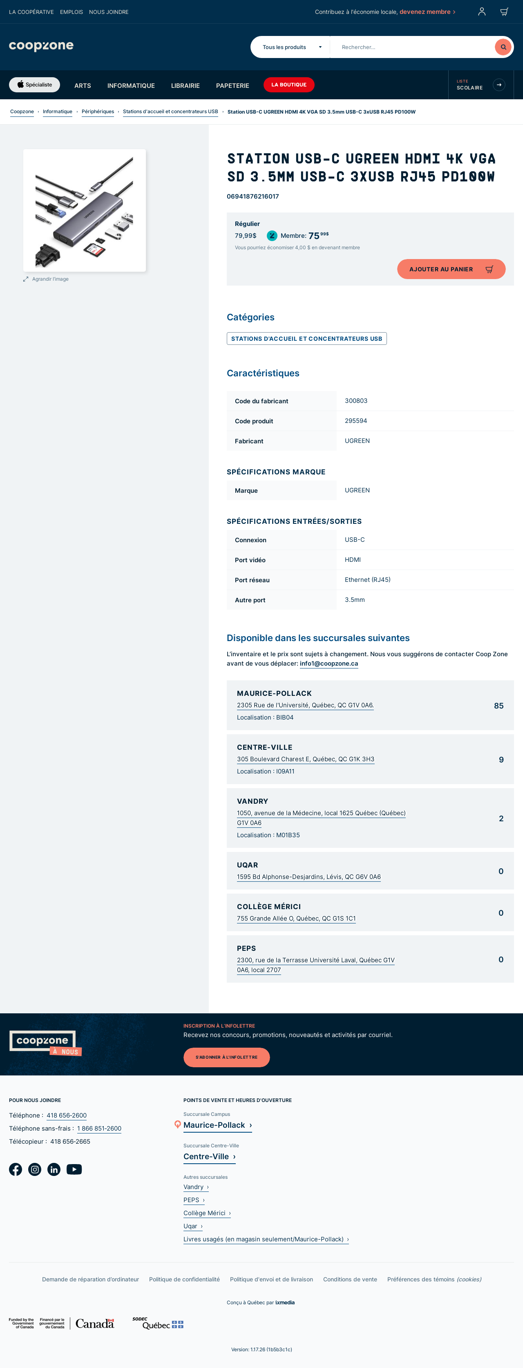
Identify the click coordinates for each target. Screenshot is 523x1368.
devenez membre (427, 11)
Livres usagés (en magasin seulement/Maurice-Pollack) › (266, 1239)
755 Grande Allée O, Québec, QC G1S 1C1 (296, 918)
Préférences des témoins (434, 1279)
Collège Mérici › (207, 1213)
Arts (82, 85)
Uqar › (193, 1226)
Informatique (131, 85)
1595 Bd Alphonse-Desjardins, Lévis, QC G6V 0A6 (309, 876)
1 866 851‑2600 (99, 1128)
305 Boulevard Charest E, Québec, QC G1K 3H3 (306, 759)
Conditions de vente (350, 1279)
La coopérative (31, 12)
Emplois (71, 12)
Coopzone (22, 111)
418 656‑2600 (67, 1115)
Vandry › (196, 1186)
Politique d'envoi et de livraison (271, 1279)
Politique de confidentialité (184, 1279)
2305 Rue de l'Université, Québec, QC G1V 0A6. (305, 705)
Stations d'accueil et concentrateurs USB (170, 111)
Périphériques (98, 111)
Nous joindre (109, 12)
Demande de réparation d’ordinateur (90, 1279)
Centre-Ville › (209, 1156)
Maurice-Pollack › (217, 1124)
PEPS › (194, 1200)
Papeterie (232, 85)
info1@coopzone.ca (329, 663)
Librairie (185, 85)
